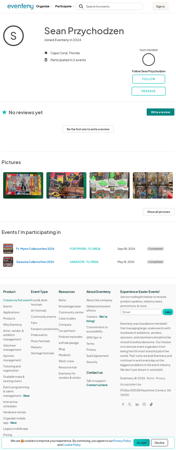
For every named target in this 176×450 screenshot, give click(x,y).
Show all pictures (158, 211)
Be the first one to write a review (88, 129)
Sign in (160, 6)
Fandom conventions (44, 329)
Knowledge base (70, 306)
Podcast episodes (70, 336)
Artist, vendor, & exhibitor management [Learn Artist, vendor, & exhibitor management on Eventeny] (13, 335)
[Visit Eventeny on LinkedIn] (137, 404)
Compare (65, 324)
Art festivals (38, 310)
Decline (160, 442)
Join (167, 312)
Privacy (91, 349)
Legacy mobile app (15, 428)
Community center (71, 312)
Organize (44, 6)
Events (7, 306)
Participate (64, 6)
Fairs (34, 322)
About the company (99, 300)
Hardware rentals (14, 412)
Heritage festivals (42, 353)
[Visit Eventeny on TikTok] (151, 404)
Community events (43, 316)
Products (9, 318)
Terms (90, 343)
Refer (62, 300)
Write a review (160, 112)
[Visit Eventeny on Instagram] (144, 404)
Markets (36, 347)
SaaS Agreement (97, 355)
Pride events (39, 335)
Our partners (67, 330)
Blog (62, 349)
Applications (11, 312)
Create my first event (17, 300)
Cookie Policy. (72, 444)
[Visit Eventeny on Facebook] (123, 404)
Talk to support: (100, 383)
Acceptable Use (130, 384)
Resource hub (68, 367)
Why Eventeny (12, 324)
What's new (66, 361)
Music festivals (40, 341)
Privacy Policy (122, 440)
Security (92, 362)
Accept (141, 442)
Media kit (65, 355)
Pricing (7, 434)
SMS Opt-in (94, 337)
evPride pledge (69, 343)
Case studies (67, 318)
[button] (44, 6)
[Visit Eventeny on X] (129, 404)
